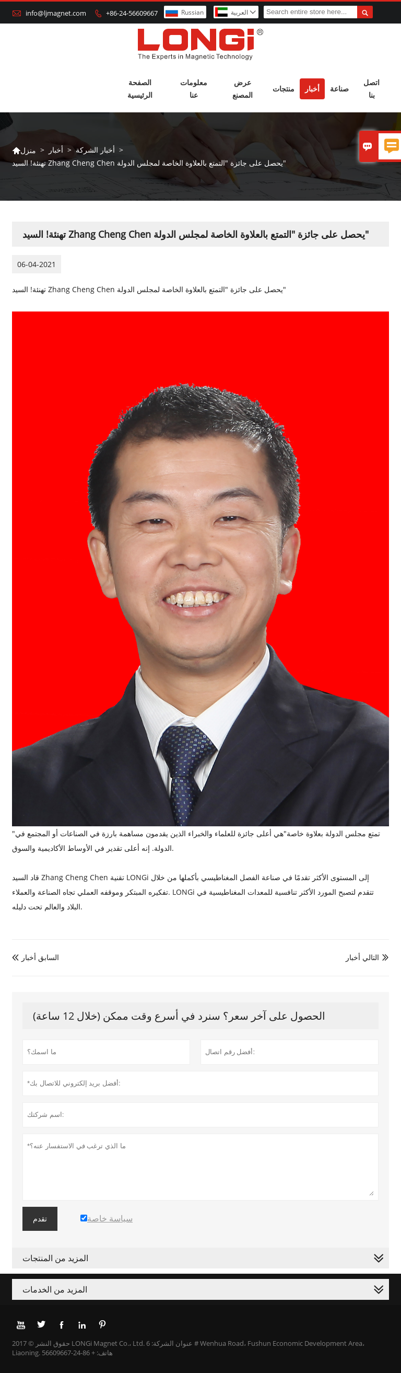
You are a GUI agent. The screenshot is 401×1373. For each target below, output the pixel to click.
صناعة (339, 89)
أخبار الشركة (95, 150)
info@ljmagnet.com (56, 13)
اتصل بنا (371, 88)
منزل (24, 150)
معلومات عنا (193, 88)
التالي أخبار (362, 957)
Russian (192, 12)
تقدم (40, 1219)
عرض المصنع (242, 88)
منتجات (283, 89)
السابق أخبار (35, 957)
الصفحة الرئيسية (139, 88)
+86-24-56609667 (132, 13)
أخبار (312, 89)
